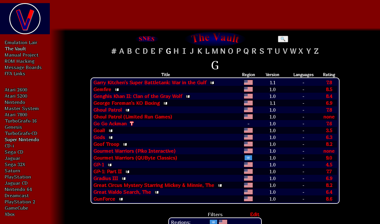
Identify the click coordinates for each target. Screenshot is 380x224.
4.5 (329, 164)
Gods (99, 137)
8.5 (329, 89)
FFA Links (15, 73)
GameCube (16, 208)
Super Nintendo (22, 139)
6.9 (329, 103)
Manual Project (22, 55)
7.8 (329, 82)
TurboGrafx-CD (21, 133)
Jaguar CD (16, 183)
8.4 (329, 96)
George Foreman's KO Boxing (126, 103)
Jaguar (12, 158)
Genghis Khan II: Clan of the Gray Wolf (137, 96)
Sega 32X (15, 164)
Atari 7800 (16, 114)
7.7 (328, 171)
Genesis (13, 127)
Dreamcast (17, 195)
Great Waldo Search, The (122, 192)
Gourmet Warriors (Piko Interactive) (134, 151)
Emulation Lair (21, 42)
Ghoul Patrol (107, 110)
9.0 (329, 158)
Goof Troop (106, 144)
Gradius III (105, 178)
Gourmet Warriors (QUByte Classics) (135, 158)
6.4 (329, 192)
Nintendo (15, 102)
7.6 (329, 123)
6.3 (329, 137)
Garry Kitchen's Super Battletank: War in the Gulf (149, 82)
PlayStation (18, 177)
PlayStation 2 (20, 201)
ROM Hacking (20, 61)
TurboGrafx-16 (21, 121)
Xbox (10, 214)
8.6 (329, 199)
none (329, 117)
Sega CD (14, 152)
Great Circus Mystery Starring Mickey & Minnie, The (153, 185)
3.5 (329, 130)
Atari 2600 (16, 89)
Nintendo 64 (18, 189)
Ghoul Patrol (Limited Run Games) (132, 117)
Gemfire (102, 89)
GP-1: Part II (107, 171)
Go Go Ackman (110, 123)
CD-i (9, 145)
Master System (22, 108)
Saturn (12, 170)
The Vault (15, 48)
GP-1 (98, 164)
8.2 (329, 144)
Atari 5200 (16, 96)
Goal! (99, 130)
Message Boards (23, 67)
